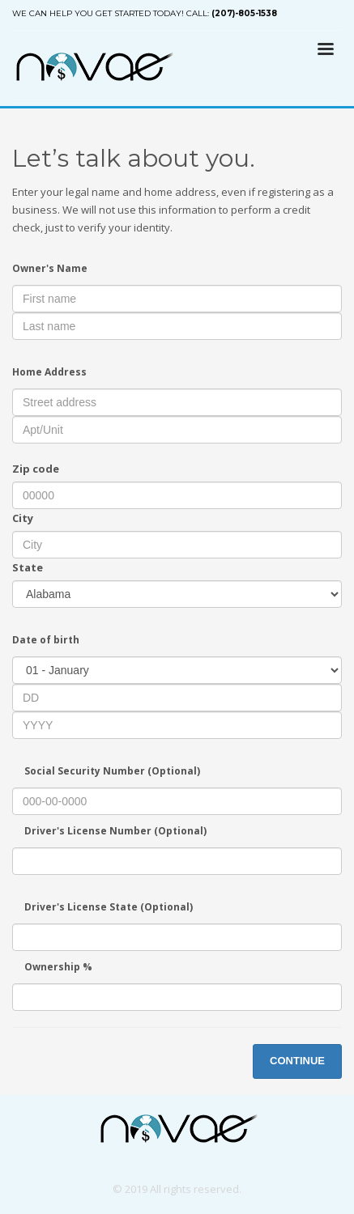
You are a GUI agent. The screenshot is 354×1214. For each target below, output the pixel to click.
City (22, 518)
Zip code (35, 468)
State (27, 567)
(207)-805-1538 (244, 13)
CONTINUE (297, 1061)
